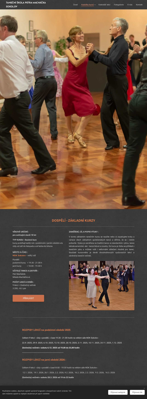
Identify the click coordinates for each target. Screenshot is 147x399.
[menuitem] (78, 5)
